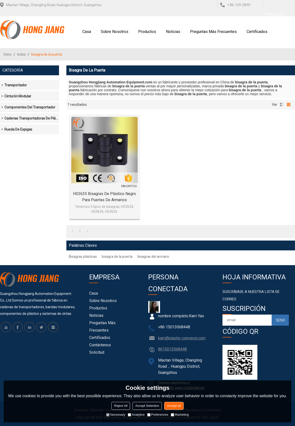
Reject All (120, 406)
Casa (86, 31)
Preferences (157, 414)
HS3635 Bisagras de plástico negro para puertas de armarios (104, 196)
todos (21, 54)
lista (281, 104)
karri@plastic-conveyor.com (182, 338)
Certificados (257, 31)
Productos (147, 31)
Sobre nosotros (114, 31)
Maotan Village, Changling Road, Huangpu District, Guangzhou (54, 5)
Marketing (180, 414)
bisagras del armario (153, 257)
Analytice (136, 414)
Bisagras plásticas (83, 257)
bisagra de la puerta (117, 257)
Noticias (173, 31)
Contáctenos (100, 345)
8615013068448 (172, 349)
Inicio (8, 54)
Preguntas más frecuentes (213, 31)
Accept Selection (147, 406)
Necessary (115, 414)
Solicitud (96, 352)
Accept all (174, 406)
